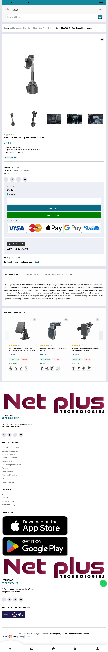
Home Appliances (8, 454)
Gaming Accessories (10, 451)
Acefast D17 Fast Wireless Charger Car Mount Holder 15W (85, 355)
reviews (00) (31, 281)
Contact (5, 498)
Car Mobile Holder (46, 28)
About (4, 494)
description (11, 281)
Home (6, 28)
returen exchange (9, 505)
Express (25, 365)
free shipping (10, 157)
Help (101, 2)
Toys (3, 478)
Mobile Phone (7, 461)
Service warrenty (8, 501)
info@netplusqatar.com (11, 427)
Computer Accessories (10, 447)
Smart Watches (7, 472)
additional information (58, 281)
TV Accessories (8, 482)
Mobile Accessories (18, 28)
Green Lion (32, 28)
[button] (101, 341)
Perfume (5, 468)
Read (37, 262)
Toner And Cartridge (10, 475)
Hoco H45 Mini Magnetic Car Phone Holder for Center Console (22, 355)
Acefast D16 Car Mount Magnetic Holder (53, 355)
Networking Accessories (11, 465)
